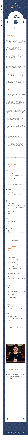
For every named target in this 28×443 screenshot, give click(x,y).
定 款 (15, 403)
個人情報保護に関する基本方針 (15, 410)
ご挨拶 (15, 385)
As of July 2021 (11, 250)
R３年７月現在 (11, 166)
